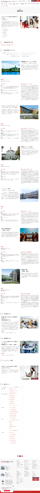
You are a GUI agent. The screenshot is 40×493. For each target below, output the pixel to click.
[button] (2, 3)
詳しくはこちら (7, 490)
